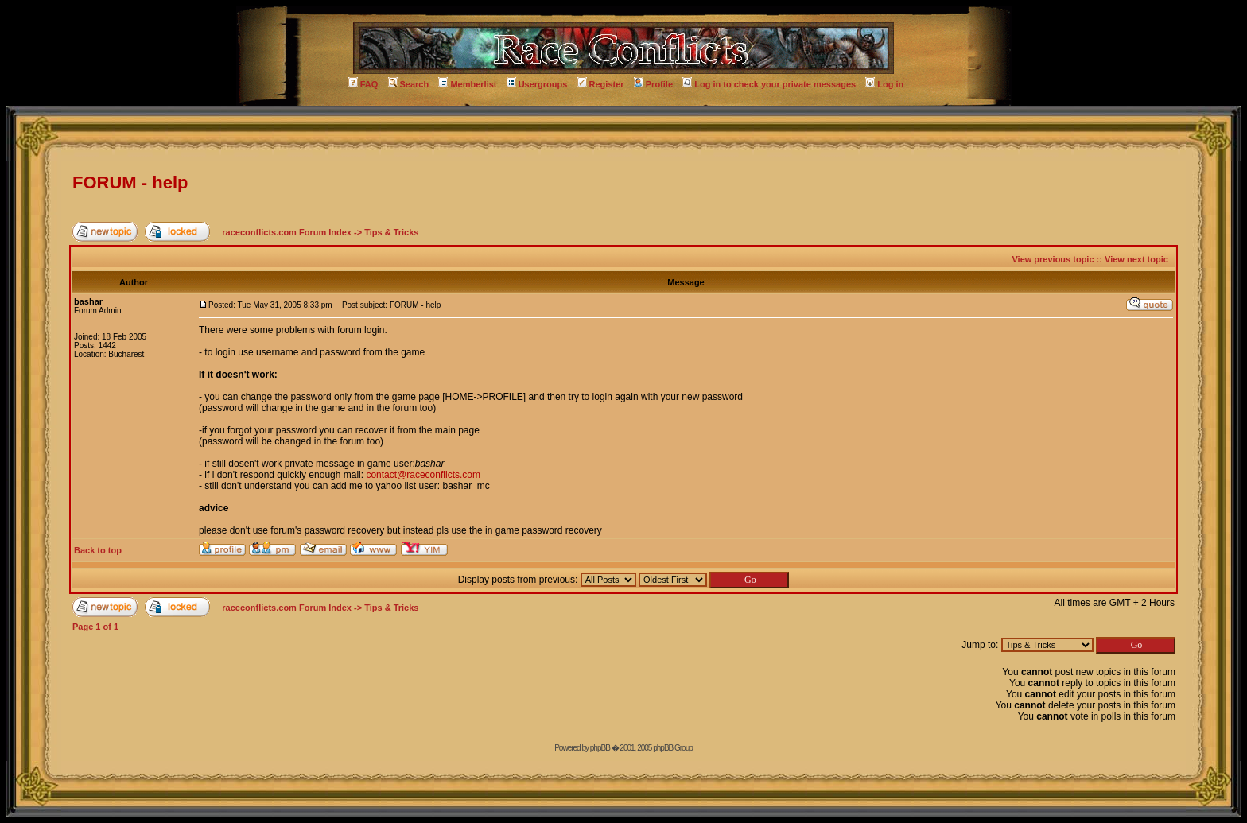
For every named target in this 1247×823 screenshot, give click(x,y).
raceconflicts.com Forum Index (287, 232)
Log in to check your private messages (769, 84)
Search (408, 84)
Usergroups (537, 84)
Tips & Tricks (391, 232)
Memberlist (467, 84)
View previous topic (1053, 259)
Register (600, 84)
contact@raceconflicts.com (423, 474)
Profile (653, 84)
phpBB (600, 747)
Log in (884, 84)
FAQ (363, 84)
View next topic (1136, 259)
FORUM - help (130, 182)
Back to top (98, 550)
